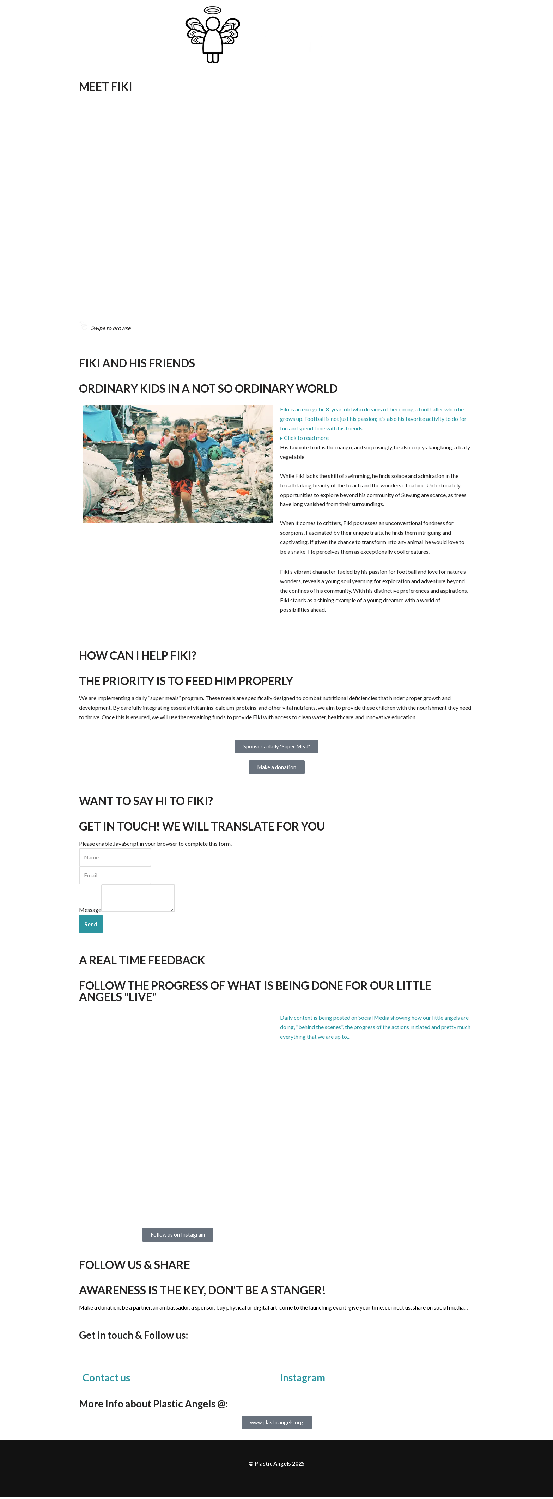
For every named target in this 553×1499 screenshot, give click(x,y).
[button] (375, 418)
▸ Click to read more (304, 438)
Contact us (106, 1379)
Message (90, 911)
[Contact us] (91, 1361)
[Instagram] (289, 1361)
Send (90, 925)
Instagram (302, 1379)
